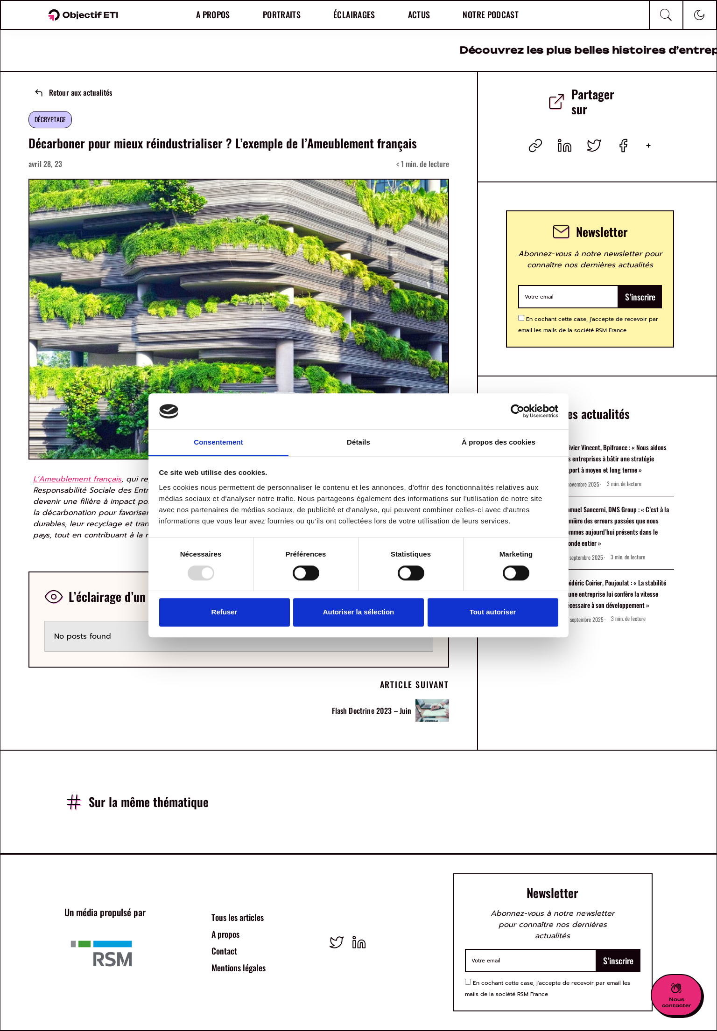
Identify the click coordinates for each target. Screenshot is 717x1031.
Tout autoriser (493, 612)
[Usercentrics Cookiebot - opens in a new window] (517, 411)
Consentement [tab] (218, 442)
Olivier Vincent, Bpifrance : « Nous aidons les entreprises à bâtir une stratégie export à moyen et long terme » (615, 458)
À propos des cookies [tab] (498, 442)
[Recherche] (666, 15)
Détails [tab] (358, 442)
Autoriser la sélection (358, 612)
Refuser (224, 612)
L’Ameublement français (77, 479)
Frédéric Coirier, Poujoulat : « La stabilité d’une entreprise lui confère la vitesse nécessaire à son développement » (614, 594)
